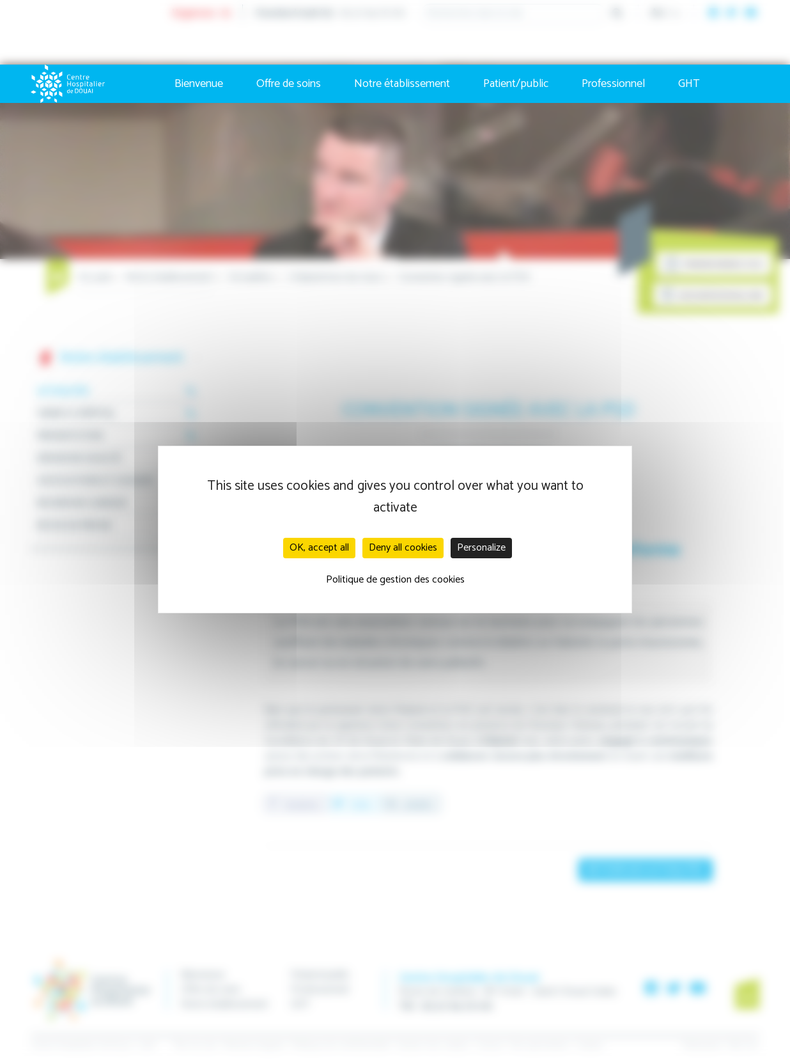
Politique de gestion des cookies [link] (395, 579)
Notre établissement (402, 83)
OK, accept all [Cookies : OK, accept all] (319, 547)
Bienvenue (198, 83)
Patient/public (515, 83)
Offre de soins (288, 83)
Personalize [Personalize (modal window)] (481, 547)
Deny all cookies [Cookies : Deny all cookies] (403, 547)
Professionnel (613, 83)
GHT (689, 83)
